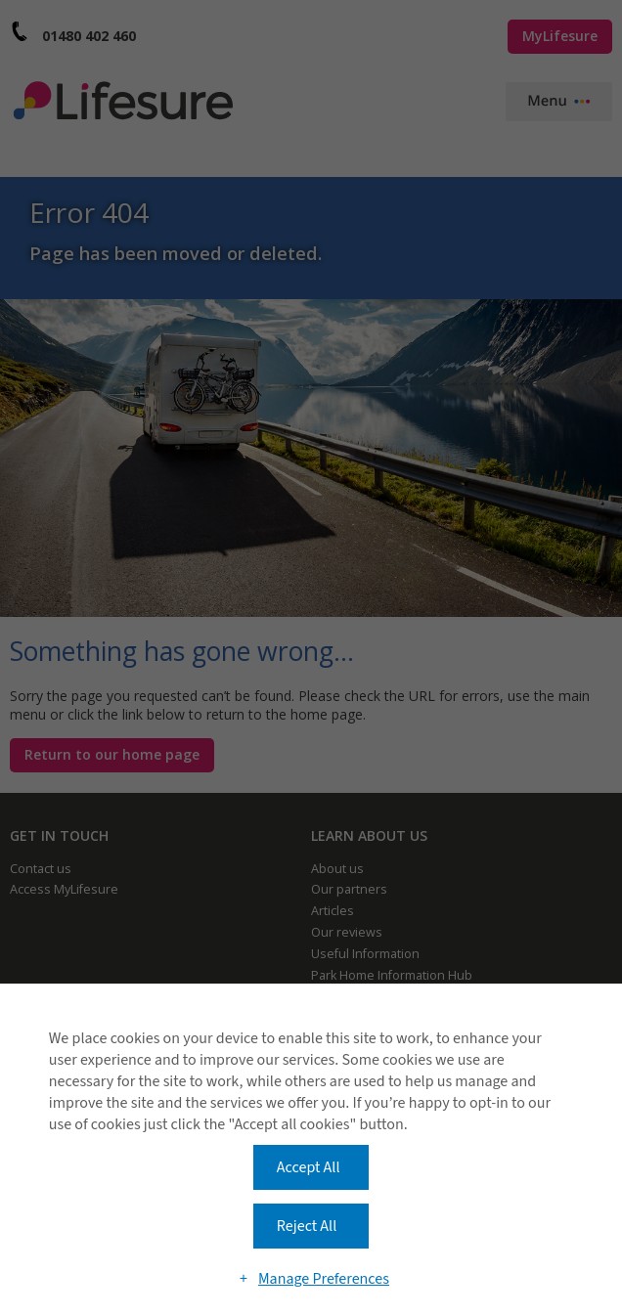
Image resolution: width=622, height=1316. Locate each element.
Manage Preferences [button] (323, 1279)
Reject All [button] (306, 1226)
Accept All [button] (308, 1167)
